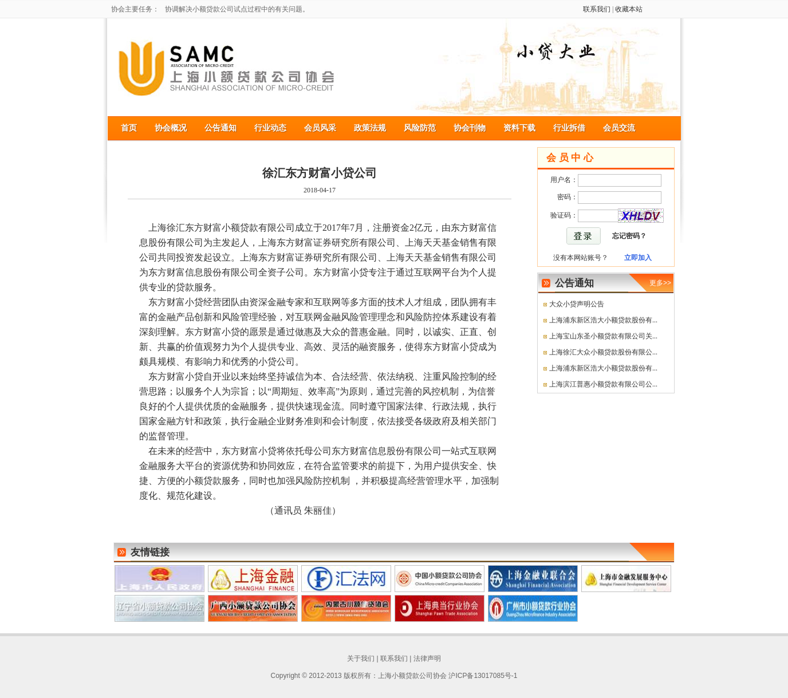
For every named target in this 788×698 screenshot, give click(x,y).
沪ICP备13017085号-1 (482, 676)
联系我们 (596, 9)
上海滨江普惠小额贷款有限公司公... (603, 384)
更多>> (660, 283)
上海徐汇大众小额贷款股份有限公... (603, 352)
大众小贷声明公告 (576, 304)
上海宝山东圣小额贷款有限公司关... (603, 336)
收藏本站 (629, 9)
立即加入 (638, 258)
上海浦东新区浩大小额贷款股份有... (603, 320)
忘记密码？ (629, 236)
